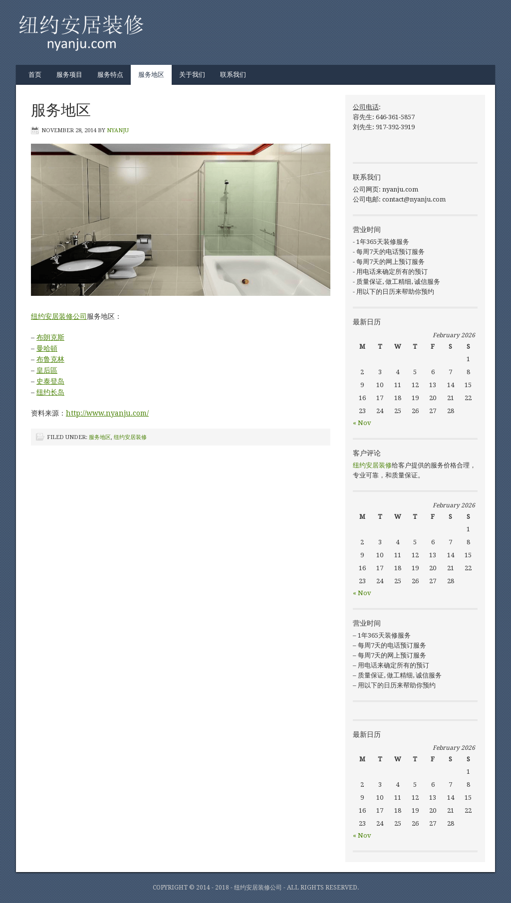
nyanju (118, 130)
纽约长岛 (50, 392)
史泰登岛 (50, 381)
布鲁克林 (50, 359)
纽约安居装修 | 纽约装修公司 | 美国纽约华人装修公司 (245, 32)
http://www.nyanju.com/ (107, 413)
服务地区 (151, 74)
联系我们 (233, 74)
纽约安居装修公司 (59, 316)
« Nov (362, 423)
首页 (34, 74)
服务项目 (69, 74)
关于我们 (192, 74)
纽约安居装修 (130, 437)
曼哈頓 (46, 348)
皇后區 (46, 370)
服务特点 (110, 74)
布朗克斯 (50, 337)
